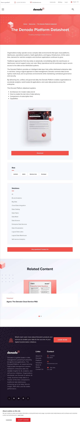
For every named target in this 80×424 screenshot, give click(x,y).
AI (12, 194)
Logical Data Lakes (17, 232)
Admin (23, 174)
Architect (16, 174)
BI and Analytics (17, 198)
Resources (32, 24)
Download (40, 153)
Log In (66, 2)
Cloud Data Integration (19, 205)
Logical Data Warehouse (19, 235)
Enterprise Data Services (19, 224)
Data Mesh (15, 217)
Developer (43, 174)
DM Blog (60, 2)
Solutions (39, 363)
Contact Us (39, 369)
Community (52, 2)
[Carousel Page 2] (41, 316)
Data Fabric (15, 213)
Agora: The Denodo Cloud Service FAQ (22, 301)
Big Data (14, 202)
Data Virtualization (17, 228)
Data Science (16, 220)
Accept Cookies (23, 420)
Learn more (62, 340)
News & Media (38, 366)
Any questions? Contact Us (40, 249)
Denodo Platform (38, 359)
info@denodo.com (36, 2)
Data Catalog (16, 209)
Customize (9, 420)
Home (25, 24)
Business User (33, 174)
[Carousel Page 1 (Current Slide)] (39, 316)
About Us (39, 356)
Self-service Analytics (18, 239)
